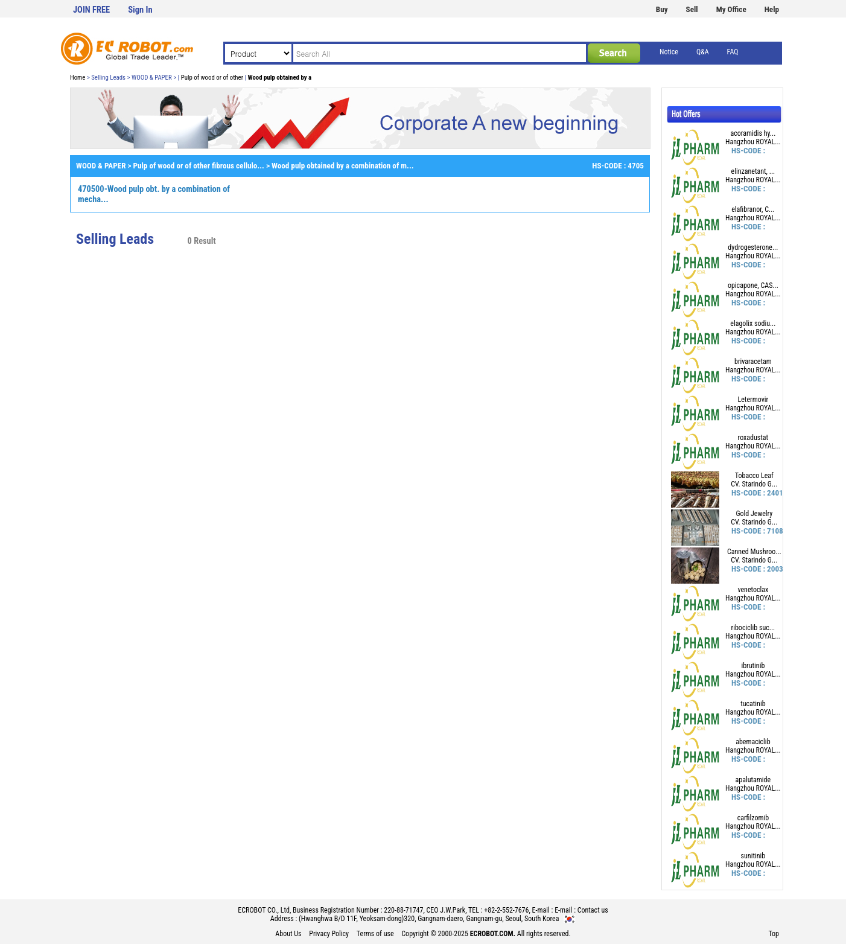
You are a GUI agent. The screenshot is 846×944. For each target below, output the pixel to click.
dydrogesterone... (753, 247)
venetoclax (752, 589)
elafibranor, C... (752, 209)
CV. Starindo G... (754, 484)
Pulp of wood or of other (212, 77)
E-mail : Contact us (581, 910)
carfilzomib (753, 818)
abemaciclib (753, 742)
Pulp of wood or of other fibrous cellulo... (198, 165)
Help (772, 9)
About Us (288, 934)
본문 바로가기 (0, 0)
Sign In (140, 10)
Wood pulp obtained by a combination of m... (343, 165)
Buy (662, 9)
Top (773, 934)
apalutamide (753, 780)
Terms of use (375, 934)
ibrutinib (753, 666)
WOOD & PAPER (101, 165)
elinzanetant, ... (753, 171)
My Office (731, 9)
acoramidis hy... (752, 133)
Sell (692, 9)
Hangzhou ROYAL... (753, 142)
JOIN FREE (91, 10)
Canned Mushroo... (754, 551)
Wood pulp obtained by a (280, 77)
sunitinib (753, 856)
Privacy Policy (329, 934)
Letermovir (753, 399)
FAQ (733, 52)
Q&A (702, 52)
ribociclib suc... (753, 627)
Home (77, 77)
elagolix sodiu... (752, 323)
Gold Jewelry (754, 513)
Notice (669, 52)
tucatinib (752, 704)
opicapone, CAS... (753, 285)
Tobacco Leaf (754, 475)
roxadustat (753, 437)
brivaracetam (753, 361)
